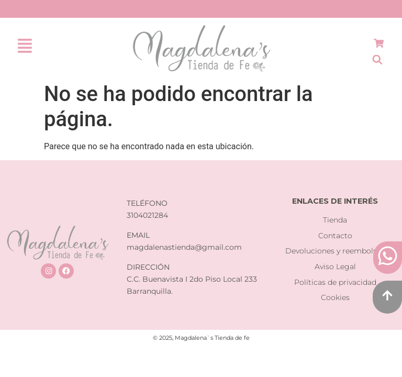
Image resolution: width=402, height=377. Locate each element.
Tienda (335, 220)
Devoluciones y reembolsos (335, 251)
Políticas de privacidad (335, 282)
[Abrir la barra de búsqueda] (377, 59)
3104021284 (147, 215)
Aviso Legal (335, 266)
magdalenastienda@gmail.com (184, 247)
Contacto (335, 235)
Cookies (335, 297)
